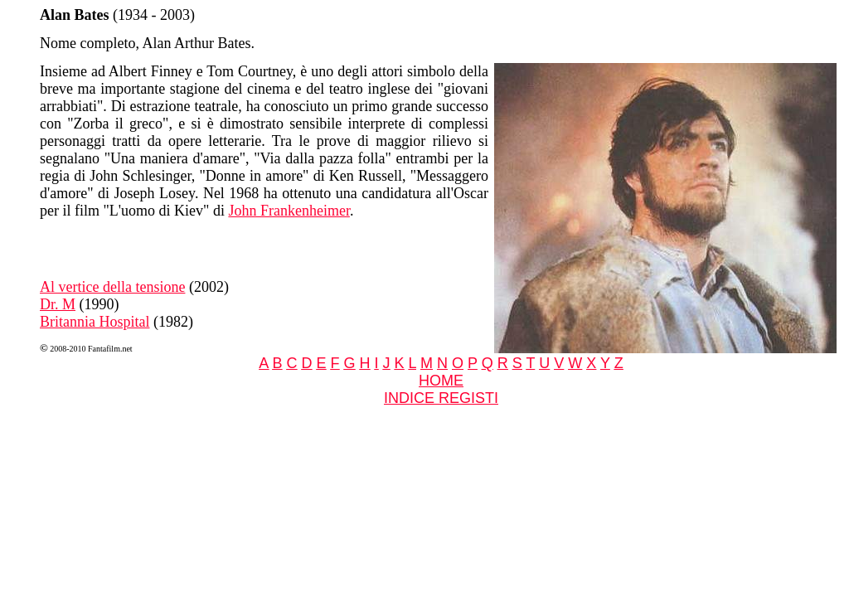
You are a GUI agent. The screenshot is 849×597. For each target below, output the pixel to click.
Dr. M (57, 304)
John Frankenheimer (288, 210)
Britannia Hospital (94, 321)
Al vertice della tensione (112, 287)
